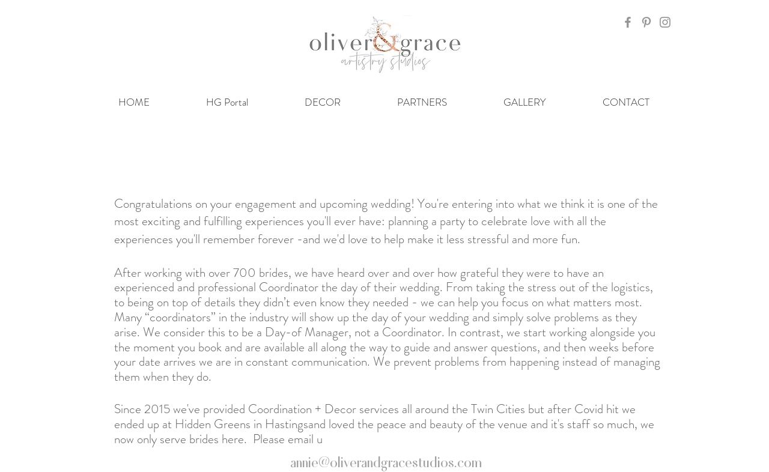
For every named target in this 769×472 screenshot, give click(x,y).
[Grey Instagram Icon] (665, 22)
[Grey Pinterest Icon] (646, 22)
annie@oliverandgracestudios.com (386, 461)
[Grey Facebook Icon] (628, 22)
